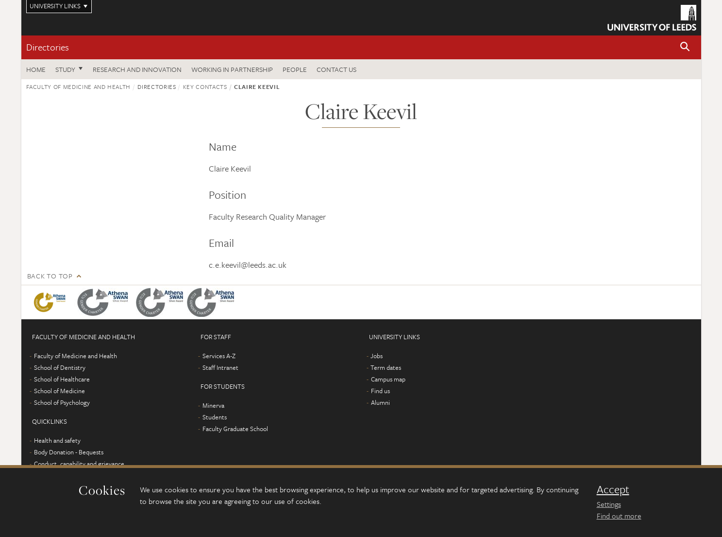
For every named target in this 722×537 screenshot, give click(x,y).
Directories (47, 46)
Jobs (376, 356)
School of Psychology (62, 402)
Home (36, 69)
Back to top (50, 276)
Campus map (388, 379)
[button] (685, 47)
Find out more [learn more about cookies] (619, 515)
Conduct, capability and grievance (79, 463)
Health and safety (57, 440)
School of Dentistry (59, 367)
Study (65, 69)
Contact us (336, 69)
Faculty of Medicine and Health (78, 86)
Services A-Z (218, 356)
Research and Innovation (137, 69)
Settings (609, 504)
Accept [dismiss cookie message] (613, 489)
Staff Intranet (220, 367)
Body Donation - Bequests (68, 452)
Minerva (213, 405)
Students (214, 417)
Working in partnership (232, 69)
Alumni (380, 402)
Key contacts (205, 86)
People (295, 69)
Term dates (385, 367)
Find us (380, 391)
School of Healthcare (62, 379)
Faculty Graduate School (235, 428)
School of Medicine (59, 391)
